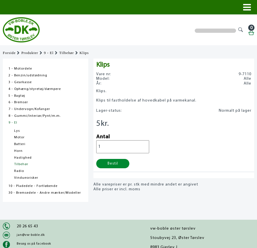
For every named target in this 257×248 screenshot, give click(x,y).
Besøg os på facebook (34, 243)
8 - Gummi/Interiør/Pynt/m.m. (34, 116)
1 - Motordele (20, 68)
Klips (84, 53)
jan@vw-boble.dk (31, 235)
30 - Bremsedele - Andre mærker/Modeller (44, 193)
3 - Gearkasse (20, 82)
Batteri (19, 144)
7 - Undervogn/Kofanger (29, 109)
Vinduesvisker (26, 178)
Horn (18, 151)
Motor (19, 137)
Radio (19, 171)
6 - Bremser (18, 102)
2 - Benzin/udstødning (27, 75)
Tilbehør (66, 53)
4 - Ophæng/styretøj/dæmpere (34, 89)
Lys (17, 131)
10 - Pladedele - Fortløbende (32, 186)
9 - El (48, 53)
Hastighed (23, 157)
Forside (9, 53)
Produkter (29, 53)
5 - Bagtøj (16, 96)
